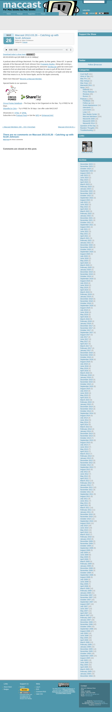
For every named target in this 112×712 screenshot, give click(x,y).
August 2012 (85, 469)
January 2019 (85, 297)
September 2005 (86, 656)
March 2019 (85, 292)
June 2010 (84, 528)
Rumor (85, 96)
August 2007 (85, 604)
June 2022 (84, 205)
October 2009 (85, 546)
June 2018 (84, 312)
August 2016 (85, 362)
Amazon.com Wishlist (26, 698)
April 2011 (84, 505)
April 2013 (84, 451)
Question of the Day (88, 126)
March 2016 (85, 373)
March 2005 (85, 669)
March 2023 (85, 184)
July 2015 (84, 391)
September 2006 (86, 629)
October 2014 (85, 411)
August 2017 (85, 335)
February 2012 (86, 483)
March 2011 (85, 508)
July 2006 (84, 633)
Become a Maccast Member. (31, 79)
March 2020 (85, 265)
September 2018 (86, 306)
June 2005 (84, 662)
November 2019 (86, 274)
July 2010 (84, 526)
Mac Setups (85, 81)
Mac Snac (84, 83)
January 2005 (85, 674)
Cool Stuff (84, 74)
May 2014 (84, 422)
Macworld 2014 (89, 123)
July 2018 (84, 310)
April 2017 (84, 344)
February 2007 (86, 618)
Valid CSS (39, 694)
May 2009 (84, 557)
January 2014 (85, 431)
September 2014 (86, 413)
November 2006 (86, 624)
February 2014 (86, 429)
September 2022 (86, 198)
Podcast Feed (21, 115)
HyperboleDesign (98, 701)
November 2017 (86, 328)
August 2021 (85, 227)
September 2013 (86, 440)
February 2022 (86, 214)
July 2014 (84, 418)
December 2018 (86, 299)
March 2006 (85, 642)
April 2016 (84, 371)
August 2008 (85, 577)
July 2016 (84, 364)
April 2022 (84, 209)
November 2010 (86, 517)
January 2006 (85, 647)
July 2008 (84, 579)
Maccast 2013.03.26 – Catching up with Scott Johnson (37, 36)
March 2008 (85, 588)
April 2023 (84, 182)
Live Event (87, 110)
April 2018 (84, 317)
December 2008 (86, 568)
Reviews (86, 94)
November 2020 (86, 247)
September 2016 (86, 359)
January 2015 (85, 404)
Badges (6, 689)
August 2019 (85, 281)
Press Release (88, 92)
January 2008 (85, 593)
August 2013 (85, 442)
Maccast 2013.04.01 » (66, 127)
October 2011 (85, 492)
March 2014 (85, 427)
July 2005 (84, 660)
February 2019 (86, 294)
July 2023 (84, 175)
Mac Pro (83, 79)
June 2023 (84, 178)
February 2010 (86, 537)
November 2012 (86, 463)
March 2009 (85, 561)
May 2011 (84, 503)
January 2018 (85, 324)
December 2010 (86, 514)
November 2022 (86, 193)
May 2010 (84, 530)
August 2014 (85, 416)
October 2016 (85, 357)
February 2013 (86, 456)
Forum (43, 14)
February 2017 (86, 348)
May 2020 (84, 261)
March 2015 (85, 400)
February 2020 (86, 267)
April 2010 (84, 532)
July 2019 (84, 283)
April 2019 (84, 290)
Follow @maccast (95, 65)
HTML (17, 113)
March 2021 (85, 238)
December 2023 (86, 164)
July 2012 (84, 472)
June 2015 (84, 393)
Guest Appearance (90, 105)
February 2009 (86, 564)
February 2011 (86, 510)
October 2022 (85, 196)
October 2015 (85, 384)
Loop (85, 112)
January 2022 (85, 216)
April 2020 (84, 263)
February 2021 (86, 240)
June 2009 (84, 555)
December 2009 (86, 541)
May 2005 (84, 665)
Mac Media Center (90, 114)
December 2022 (86, 191)
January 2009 (85, 566)
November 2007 (86, 597)
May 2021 (84, 234)
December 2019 (86, 272)
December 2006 (86, 622)
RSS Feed (6, 139)
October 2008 (85, 573)
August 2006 (85, 631)
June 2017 (84, 339)
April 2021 (84, 236)
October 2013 (85, 438)
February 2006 (86, 645)
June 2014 (84, 420)
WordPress (105, 703)
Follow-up (86, 103)
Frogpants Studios (48, 64)
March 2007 (85, 615)
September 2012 (86, 467)
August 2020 (85, 254)
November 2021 (86, 220)
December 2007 (86, 595)
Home (9, 14)
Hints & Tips (85, 76)
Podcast (19, 14)
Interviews (87, 108)
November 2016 (86, 355)
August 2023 (85, 173)
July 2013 (84, 445)
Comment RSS (41, 692)
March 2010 (85, 535)
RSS (37, 689)
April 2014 (84, 425)
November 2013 (86, 436)
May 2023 (84, 180)
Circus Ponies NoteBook (12, 103)
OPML (24, 113)
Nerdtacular (52, 67)
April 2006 (84, 640)
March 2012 (85, 481)
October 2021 (85, 222)
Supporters (31, 14)
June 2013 (84, 447)
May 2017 (84, 341)
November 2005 (86, 651)
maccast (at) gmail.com (92, 694)
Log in (38, 687)
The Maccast (56, 688)
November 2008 (86, 570)
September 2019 (86, 279)
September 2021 (86, 225)
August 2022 (85, 200)
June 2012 (84, 474)
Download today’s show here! (14, 54)
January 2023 (85, 189)
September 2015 (86, 386)
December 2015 (86, 380)
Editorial (86, 90)
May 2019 (84, 288)
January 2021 (85, 243)
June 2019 (84, 285)
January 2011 (85, 512)
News (82, 88)
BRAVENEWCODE (99, 702)
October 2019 (85, 276)
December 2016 (86, 353)
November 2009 (86, 544)
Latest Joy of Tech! (87, 151)
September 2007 (86, 602)
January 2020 (85, 270)
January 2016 (85, 377)
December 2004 (86, 676)
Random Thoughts (87, 128)
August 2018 (85, 308)
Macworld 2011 (86, 85)
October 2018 (85, 303)
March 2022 (85, 211)
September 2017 (86, 332)
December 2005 (86, 649)
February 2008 (86, 591)
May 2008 (84, 584)
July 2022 (84, 202)
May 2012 (84, 476)
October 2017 (85, 330)
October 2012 (85, 465)
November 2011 (86, 490)
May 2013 (84, 449)
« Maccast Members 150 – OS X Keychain (18, 127)
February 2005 (86, 671)
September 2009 (86, 548)
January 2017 (85, 350)
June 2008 (84, 582)
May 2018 (84, 315)
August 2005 (85, 658)
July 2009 (84, 552)
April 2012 (84, 478)
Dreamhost (98, 705)
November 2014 (86, 409)
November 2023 (86, 166)
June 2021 (84, 231)
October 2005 (85, 654)
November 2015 (86, 382)
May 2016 (84, 368)
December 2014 (86, 407)
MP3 (37, 115)
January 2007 (85, 620)
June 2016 (84, 366)
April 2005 (84, 667)
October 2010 (85, 519)
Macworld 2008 (89, 119)
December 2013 (86, 434)
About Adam (8, 687)
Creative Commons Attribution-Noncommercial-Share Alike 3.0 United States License (63, 691)
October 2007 (85, 600)
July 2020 (84, 256)
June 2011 (84, 501)
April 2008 (84, 586)
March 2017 (85, 346)
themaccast (88, 695)
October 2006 (85, 627)
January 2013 (85, 458)
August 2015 (85, 389)
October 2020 (85, 249)
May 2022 (84, 207)
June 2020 (84, 258)
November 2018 (86, 301)
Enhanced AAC (48, 115)
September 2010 (86, 521)
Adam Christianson (67, 688)
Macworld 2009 (89, 121)
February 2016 (86, 375)
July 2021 (84, 229)
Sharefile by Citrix (10, 109)
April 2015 (84, 398)
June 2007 (84, 609)
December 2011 (86, 487)
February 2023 (86, 187)
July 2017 (84, 337)
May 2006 (84, 638)
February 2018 (86, 321)
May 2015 (84, 395)
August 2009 (85, 550)
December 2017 (86, 326)
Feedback (86, 101)
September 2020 (86, 252)
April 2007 (84, 613)
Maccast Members (90, 116)
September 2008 (86, 575)
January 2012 (85, 485)
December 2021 (86, 218)
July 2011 (84, 499)
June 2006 (84, 636)
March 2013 (85, 454)
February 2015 (86, 402)
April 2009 (84, 559)
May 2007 (84, 611)
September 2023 (86, 171)
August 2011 (85, 496)
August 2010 (85, 523)
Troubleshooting (86, 130)
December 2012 (86, 460)
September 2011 (86, 494)
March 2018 (85, 319)
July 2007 (84, 606)
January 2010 (85, 539)
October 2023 (85, 169)
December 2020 (86, 245)
